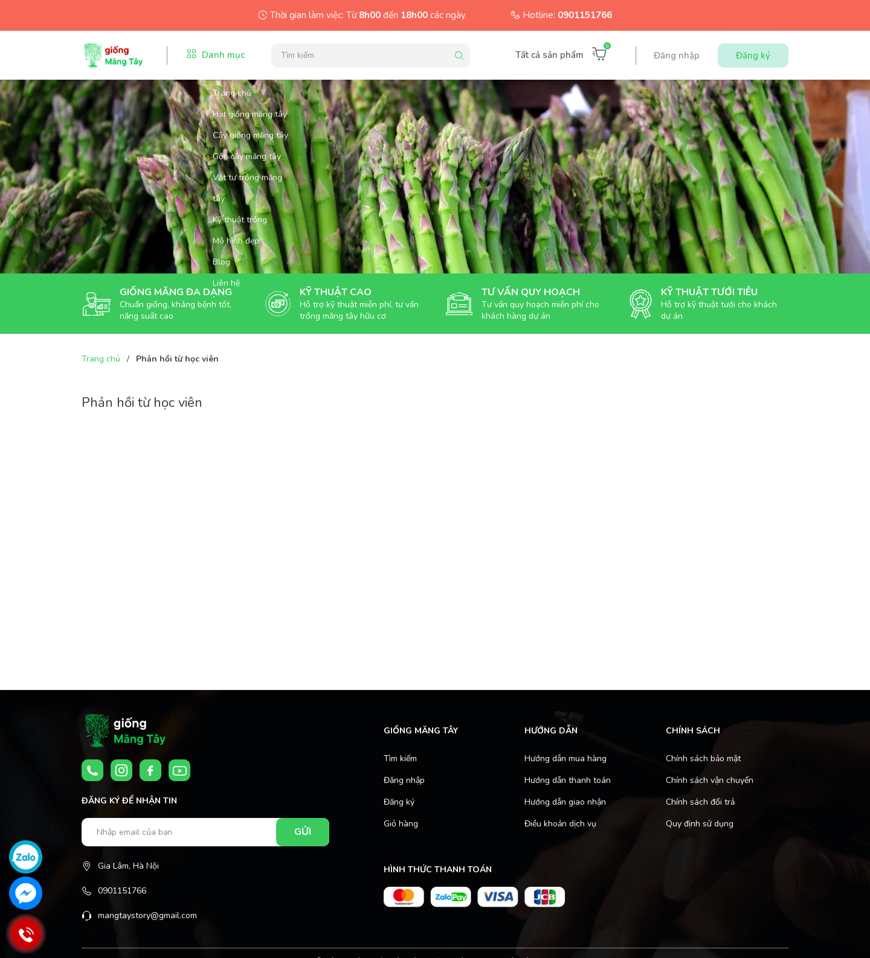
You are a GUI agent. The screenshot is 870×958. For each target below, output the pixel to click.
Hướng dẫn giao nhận (565, 802)
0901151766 (585, 15)
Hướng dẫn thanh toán (567, 780)
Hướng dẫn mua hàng (565, 758)
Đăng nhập (677, 55)
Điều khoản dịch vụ (560, 823)
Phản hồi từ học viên (142, 403)
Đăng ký (753, 55)
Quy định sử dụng (699, 823)
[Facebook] (150, 770)
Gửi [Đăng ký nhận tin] (302, 831)
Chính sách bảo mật (703, 758)
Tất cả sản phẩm (549, 55)
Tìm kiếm (400, 758)
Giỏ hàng (401, 823)
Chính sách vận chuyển (709, 780)
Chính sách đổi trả (700, 802)
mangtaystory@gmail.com (147, 915)
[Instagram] (121, 770)
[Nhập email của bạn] (205, 832)
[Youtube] (179, 770)
